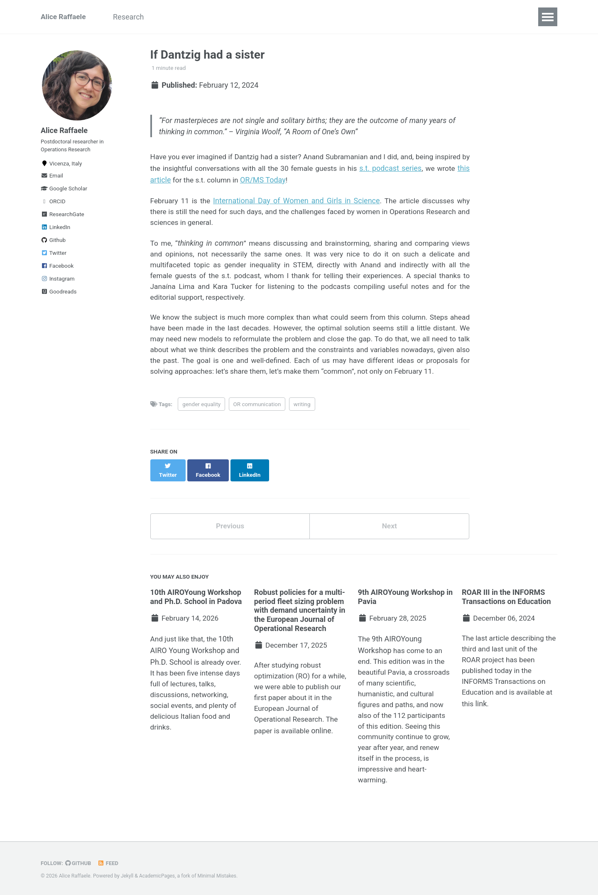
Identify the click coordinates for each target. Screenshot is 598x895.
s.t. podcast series (437, 169)
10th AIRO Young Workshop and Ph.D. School (195, 662)
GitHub (79, 863)
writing (302, 422)
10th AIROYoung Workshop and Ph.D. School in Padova (196, 608)
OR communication (257, 422)
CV (478, 16)
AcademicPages (158, 876)
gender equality (201, 422)
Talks (228, 16)
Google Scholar (64, 193)
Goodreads (58, 296)
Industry (310, 16)
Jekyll (127, 876)
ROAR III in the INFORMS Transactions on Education (506, 608)
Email (52, 180)
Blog (505, 16)
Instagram (58, 283)
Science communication (418, 16)
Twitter (53, 257)
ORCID (53, 206)
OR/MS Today (312, 181)
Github (53, 245)
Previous (230, 537)
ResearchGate (62, 219)
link (482, 719)
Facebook (57, 270)
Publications (184, 16)
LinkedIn (55, 232)
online (323, 745)
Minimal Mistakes (219, 876)
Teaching (267, 16)
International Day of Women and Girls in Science (296, 201)
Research (133, 16)
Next (389, 537)
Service (351, 16)
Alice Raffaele (64, 16)
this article (199, 181)
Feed (110, 863)
